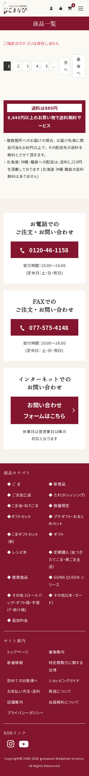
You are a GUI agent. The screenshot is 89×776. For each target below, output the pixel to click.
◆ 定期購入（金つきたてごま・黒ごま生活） (66, 559)
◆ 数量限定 (59, 505)
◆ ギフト (56, 534)
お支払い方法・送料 (23, 691)
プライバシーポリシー (25, 712)
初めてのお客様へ (22, 680)
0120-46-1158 (49, 250)
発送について (60, 691)
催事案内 (57, 652)
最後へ (79, 66)
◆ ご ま (13, 484)
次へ (66, 66)
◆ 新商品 (57, 484)
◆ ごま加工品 (19, 495)
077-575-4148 (49, 327)
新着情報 (15, 662)
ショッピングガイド (64, 680)
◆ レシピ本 (17, 552)
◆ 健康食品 (17, 577)
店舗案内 (15, 702)
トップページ (18, 652)
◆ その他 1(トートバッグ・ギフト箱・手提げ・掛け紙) (24, 602)
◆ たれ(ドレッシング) (67, 495)
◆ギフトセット (19, 516)
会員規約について (64, 702)
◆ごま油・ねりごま (23, 505)
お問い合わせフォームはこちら (44, 410)
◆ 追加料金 (17, 620)
